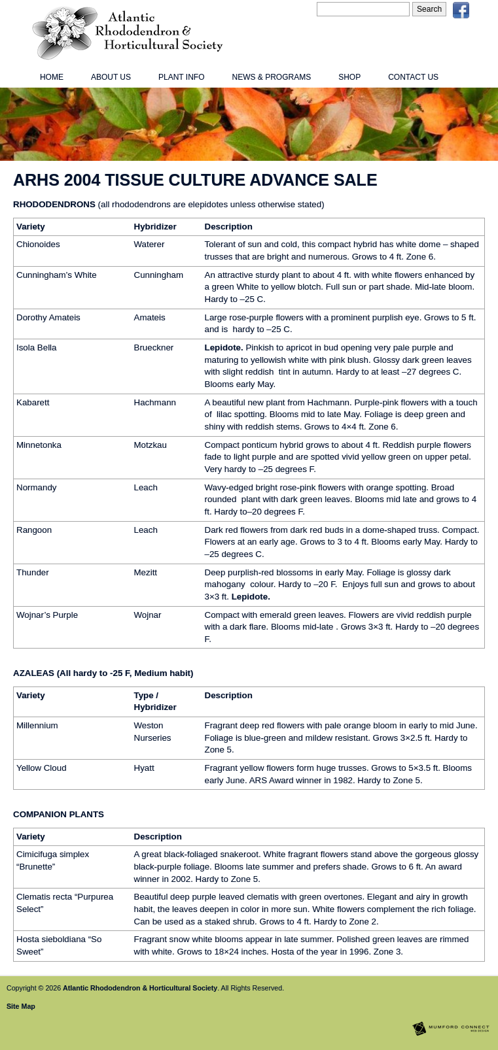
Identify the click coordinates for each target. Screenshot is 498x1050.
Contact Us (413, 77)
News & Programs (271, 77)
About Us (111, 77)
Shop (349, 77)
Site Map (21, 1006)
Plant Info (181, 77)
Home (51, 77)
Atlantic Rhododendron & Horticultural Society (140, 988)
